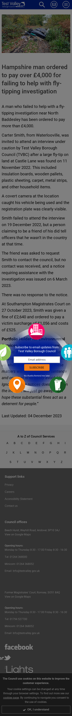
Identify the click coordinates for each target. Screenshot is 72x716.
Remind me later (42, 375)
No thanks (29, 375)
